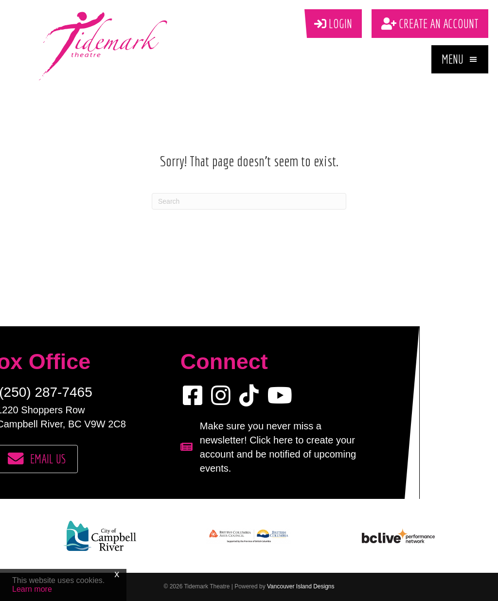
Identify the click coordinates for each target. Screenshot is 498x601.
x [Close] (116, 574)
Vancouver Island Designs (301, 586)
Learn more (32, 589)
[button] (459, 59)
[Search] (249, 201)
